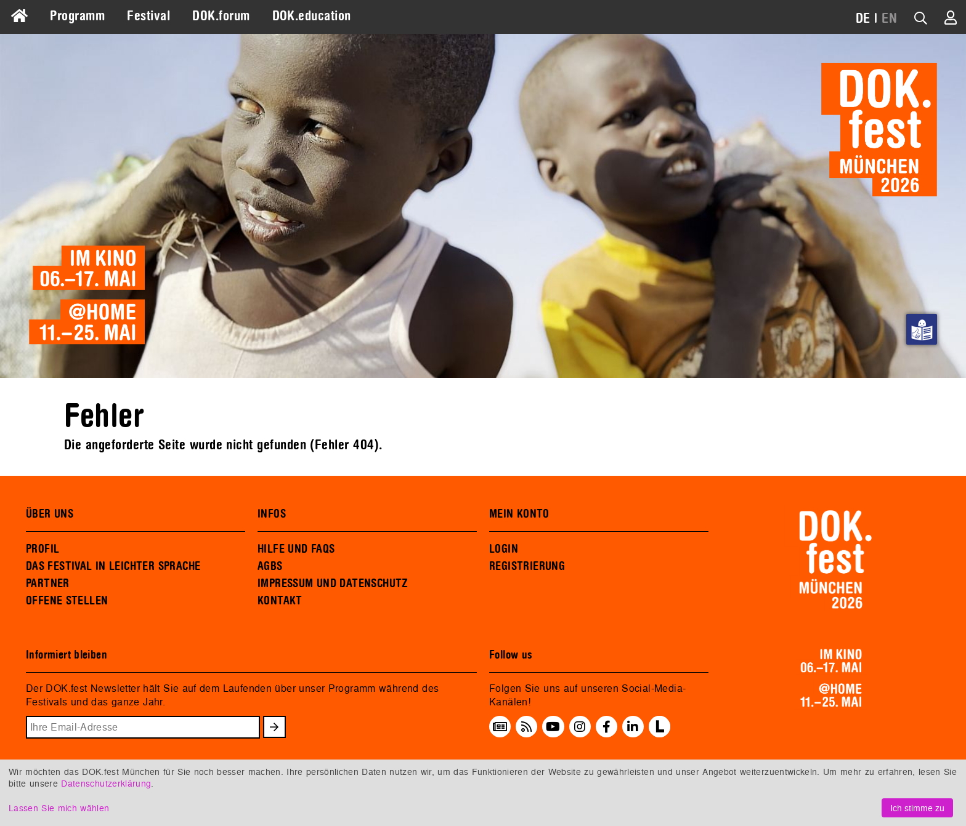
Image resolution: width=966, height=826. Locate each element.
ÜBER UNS (49, 514)
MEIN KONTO (519, 514)
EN (889, 18)
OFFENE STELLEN (67, 601)
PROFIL (42, 549)
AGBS (270, 566)
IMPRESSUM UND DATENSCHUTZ (333, 583)
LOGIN (503, 549)
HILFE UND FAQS (296, 549)
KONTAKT (280, 601)
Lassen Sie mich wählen (59, 808)
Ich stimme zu (917, 808)
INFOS (272, 514)
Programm (77, 16)
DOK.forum (221, 16)
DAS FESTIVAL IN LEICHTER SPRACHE (113, 566)
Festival (148, 16)
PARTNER (48, 583)
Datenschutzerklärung (106, 783)
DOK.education (311, 16)
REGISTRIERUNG (527, 566)
